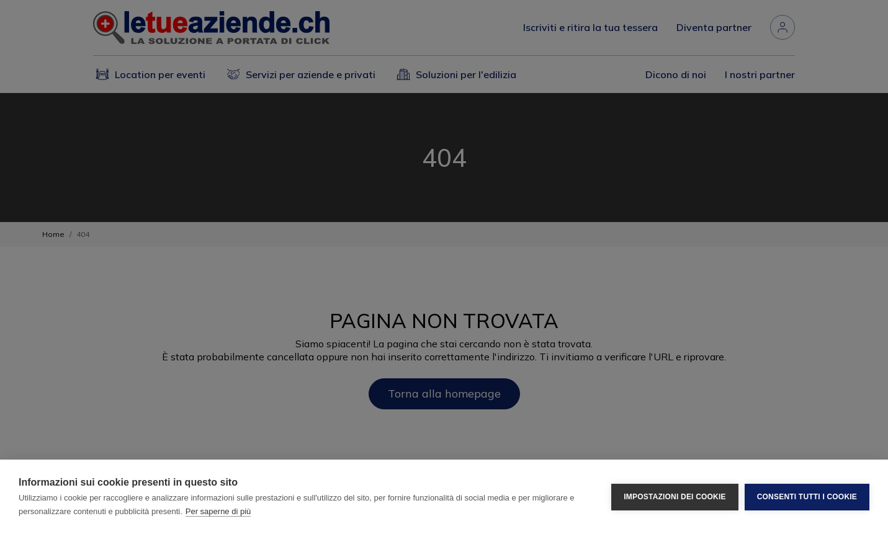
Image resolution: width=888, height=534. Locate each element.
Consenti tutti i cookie (807, 496)
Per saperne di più (218, 511)
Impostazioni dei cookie (674, 496)
